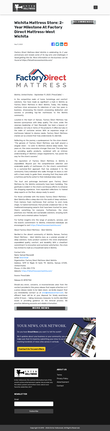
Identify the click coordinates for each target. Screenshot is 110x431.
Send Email (23, 258)
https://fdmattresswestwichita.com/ (46, 225)
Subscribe (33, 411)
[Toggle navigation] (95, 7)
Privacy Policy (62, 378)
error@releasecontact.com (52, 293)
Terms (59, 375)
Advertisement (63, 382)
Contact (60, 386)
